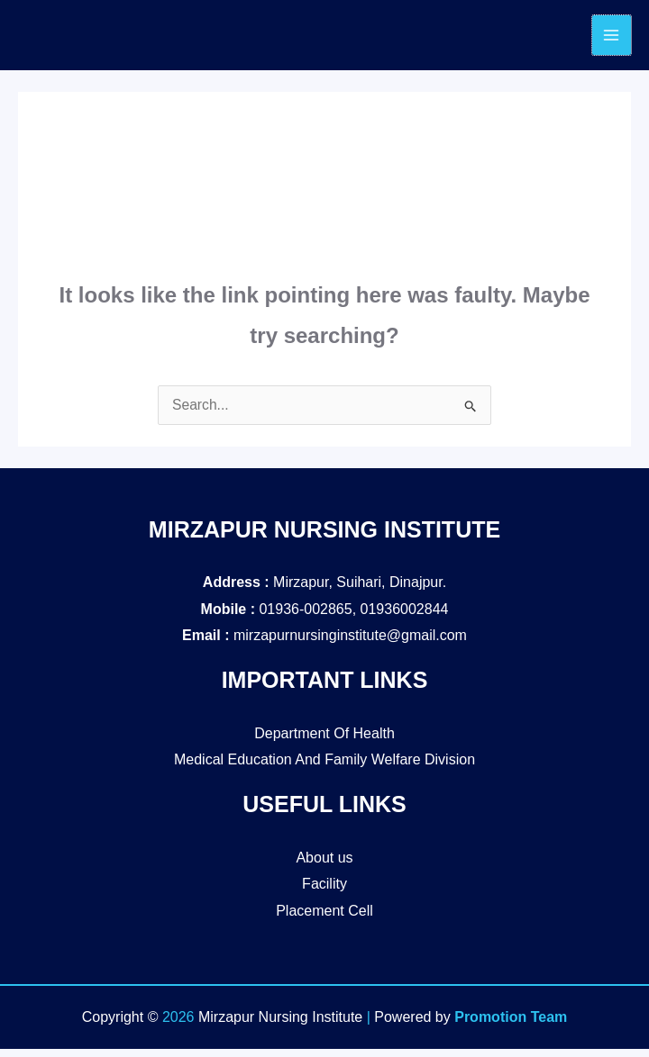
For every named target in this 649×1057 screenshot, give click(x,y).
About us (324, 865)
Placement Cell (324, 918)
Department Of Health (324, 741)
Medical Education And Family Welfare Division (324, 768)
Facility (324, 892)
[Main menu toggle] (611, 39)
